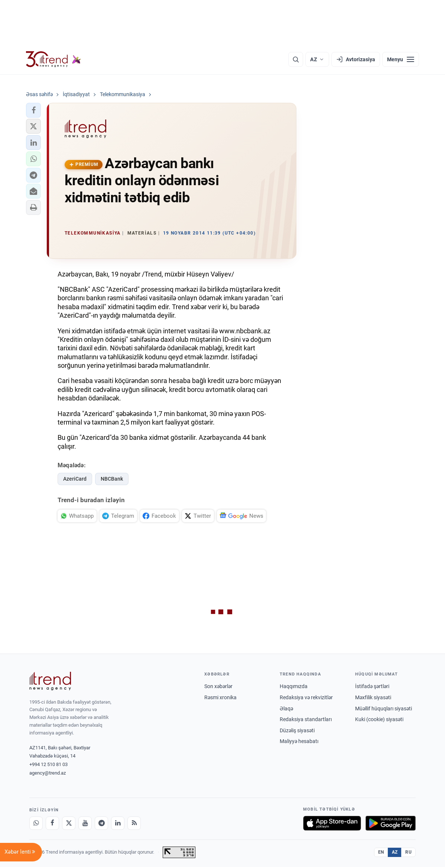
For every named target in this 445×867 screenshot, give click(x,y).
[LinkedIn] (117, 823)
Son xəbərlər (218, 686)
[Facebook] (52, 823)
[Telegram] (101, 823)
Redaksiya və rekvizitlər (306, 697)
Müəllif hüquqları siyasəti (383, 708)
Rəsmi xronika (220, 697)
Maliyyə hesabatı (299, 741)
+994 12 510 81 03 (48, 764)
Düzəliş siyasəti (297, 730)
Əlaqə (286, 708)
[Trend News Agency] (50, 681)
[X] (68, 823)
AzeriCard (75, 479)
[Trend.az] (53, 59)
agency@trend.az (47, 773)
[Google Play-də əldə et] (391, 823)
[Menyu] (400, 59)
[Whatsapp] (36, 823)
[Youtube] (85, 823)
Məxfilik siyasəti (373, 697)
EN (381, 852)
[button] (33, 110)
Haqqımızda (294, 686)
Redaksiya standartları (306, 719)
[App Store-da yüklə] (332, 823)
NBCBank (112, 479)
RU (408, 852)
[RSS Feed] (134, 823)
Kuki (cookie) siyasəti (379, 719)
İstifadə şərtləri (372, 686)
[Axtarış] (295, 59)
